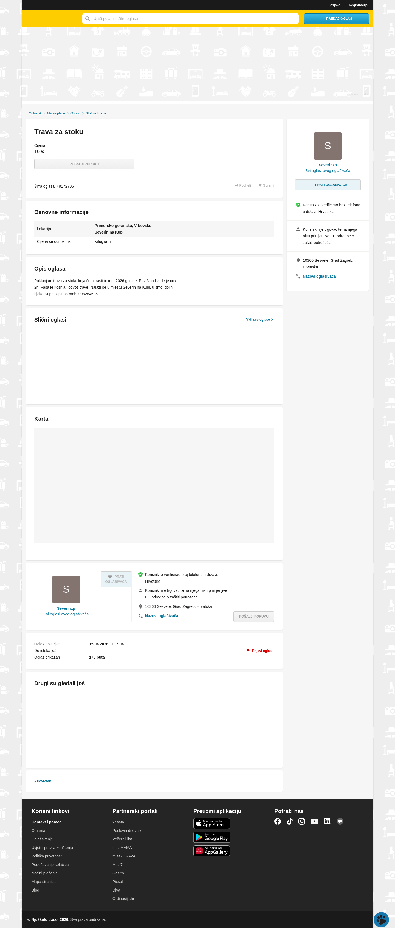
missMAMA (122, 847)
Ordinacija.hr (123, 898)
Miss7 (117, 864)
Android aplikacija (211, 837)
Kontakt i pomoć (47, 822)
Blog (35, 890)
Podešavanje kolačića (50, 864)
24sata (118, 822)
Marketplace (56, 113)
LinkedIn (327, 821)
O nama (38, 830)
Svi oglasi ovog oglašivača (66, 614)
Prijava (335, 5)
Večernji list (122, 839)
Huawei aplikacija (211, 850)
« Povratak (42, 781)
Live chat (381, 920)
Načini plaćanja (45, 873)
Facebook (277, 821)
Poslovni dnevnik (126, 830)
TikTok (289, 821)
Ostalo (75, 113)
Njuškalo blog (340, 821)
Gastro (118, 873)
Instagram (301, 821)
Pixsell (117, 881)
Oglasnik (35, 113)
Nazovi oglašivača (161, 616)
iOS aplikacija (211, 823)
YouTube (314, 821)
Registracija (358, 5)
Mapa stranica (44, 881)
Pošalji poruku (84, 164)
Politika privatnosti (47, 856)
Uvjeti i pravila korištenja (52, 847)
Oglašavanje (42, 839)
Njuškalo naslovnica (51, 18)
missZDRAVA (123, 856)
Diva (116, 890)
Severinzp (66, 608)
